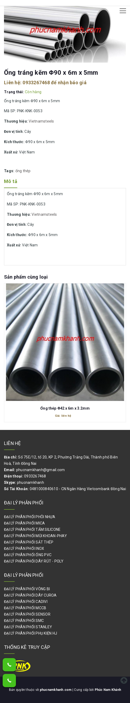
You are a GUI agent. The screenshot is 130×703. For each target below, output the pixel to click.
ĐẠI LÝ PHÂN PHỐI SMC (24, 620)
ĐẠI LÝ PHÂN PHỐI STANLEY (28, 627)
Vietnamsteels (41, 121)
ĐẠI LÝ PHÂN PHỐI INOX (24, 548)
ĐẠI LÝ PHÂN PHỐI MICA (24, 523)
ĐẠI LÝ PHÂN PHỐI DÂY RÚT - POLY (33, 561)
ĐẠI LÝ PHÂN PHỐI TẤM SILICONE (32, 529)
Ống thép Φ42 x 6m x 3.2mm (65, 408)
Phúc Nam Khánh (108, 690)
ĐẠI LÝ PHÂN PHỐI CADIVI (25, 601)
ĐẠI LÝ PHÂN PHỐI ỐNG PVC (27, 555)
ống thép (23, 171)
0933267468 (36, 82)
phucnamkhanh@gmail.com (40, 470)
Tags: (9, 171)
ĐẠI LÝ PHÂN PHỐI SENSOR (27, 614)
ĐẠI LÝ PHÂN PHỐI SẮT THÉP (28, 542)
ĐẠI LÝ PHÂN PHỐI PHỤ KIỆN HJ (30, 633)
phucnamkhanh (30, 482)
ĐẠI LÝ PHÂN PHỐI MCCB (25, 608)
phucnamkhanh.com (56, 690)
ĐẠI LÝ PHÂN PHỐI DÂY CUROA (30, 595)
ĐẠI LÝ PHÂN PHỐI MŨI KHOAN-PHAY (35, 536)
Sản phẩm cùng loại (26, 277)
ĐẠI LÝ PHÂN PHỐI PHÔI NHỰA (29, 517)
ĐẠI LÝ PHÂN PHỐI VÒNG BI (27, 589)
